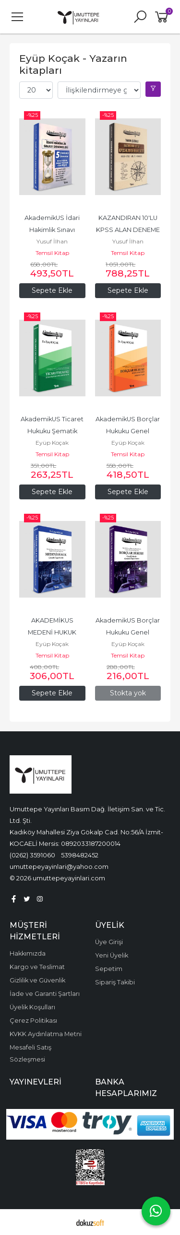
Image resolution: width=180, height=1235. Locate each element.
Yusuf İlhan (52, 241)
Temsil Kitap (52, 252)
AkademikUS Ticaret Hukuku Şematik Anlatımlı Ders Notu (53, 431)
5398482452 (79, 855)
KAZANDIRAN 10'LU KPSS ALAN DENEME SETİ (128, 229)
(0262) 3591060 (32, 855)
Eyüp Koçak (52, 442)
